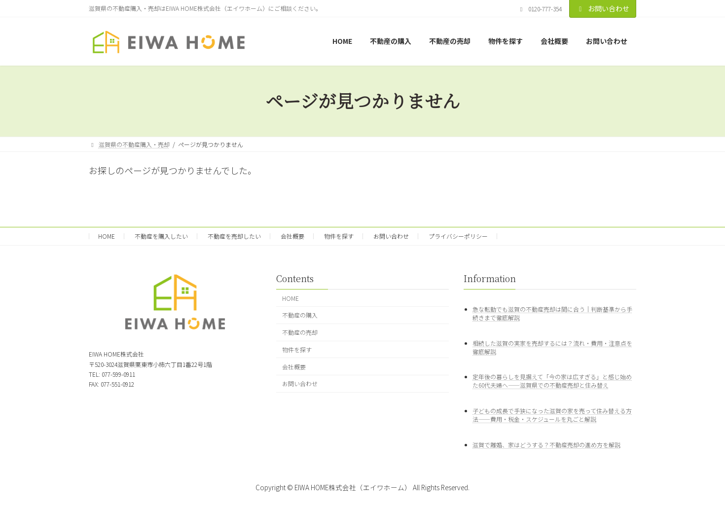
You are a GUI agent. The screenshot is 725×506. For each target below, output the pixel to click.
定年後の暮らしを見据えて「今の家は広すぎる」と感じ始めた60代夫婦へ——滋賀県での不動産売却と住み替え (552, 380)
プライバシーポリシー (458, 236)
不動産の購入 (300, 315)
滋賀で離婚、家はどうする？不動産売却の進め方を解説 (546, 444)
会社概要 (292, 236)
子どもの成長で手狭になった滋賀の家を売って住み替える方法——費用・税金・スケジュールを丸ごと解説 (552, 414)
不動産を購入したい (161, 236)
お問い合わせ (602, 8)
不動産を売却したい (234, 236)
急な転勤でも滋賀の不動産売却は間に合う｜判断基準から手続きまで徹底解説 (552, 312)
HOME (106, 236)
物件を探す (339, 236)
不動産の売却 (300, 332)
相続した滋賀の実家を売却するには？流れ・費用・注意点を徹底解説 (552, 346)
